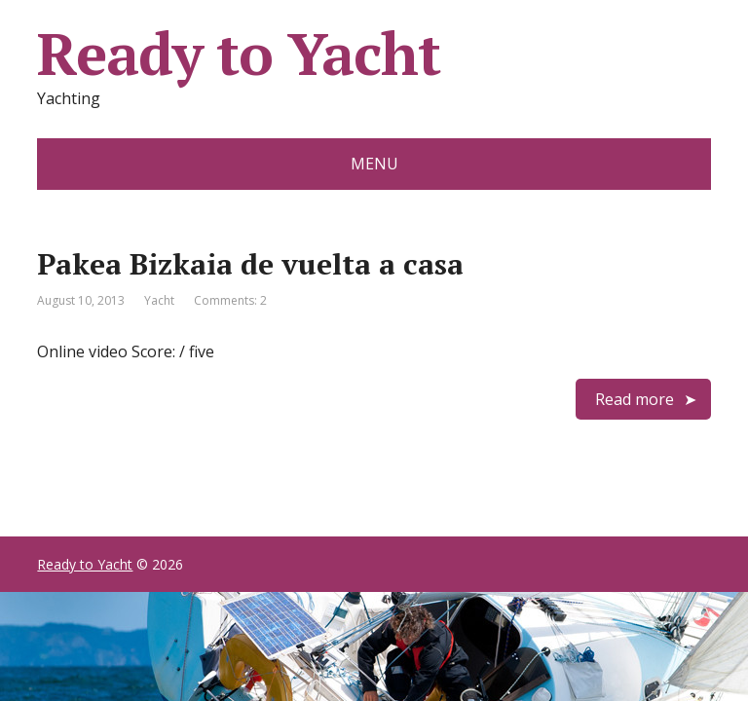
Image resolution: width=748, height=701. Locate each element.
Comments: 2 (230, 300)
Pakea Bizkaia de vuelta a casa (250, 263)
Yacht (159, 300)
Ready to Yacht (238, 53)
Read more (634, 399)
